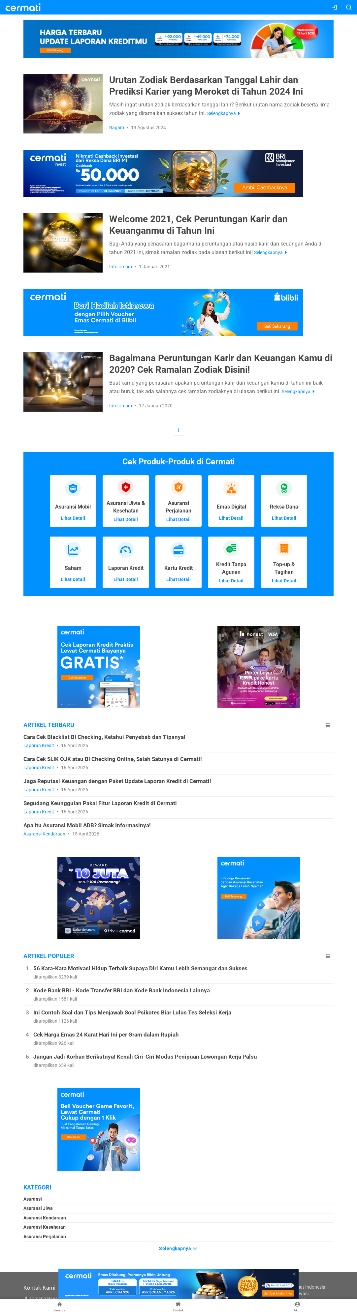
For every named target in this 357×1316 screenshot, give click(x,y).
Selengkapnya (178, 1247)
